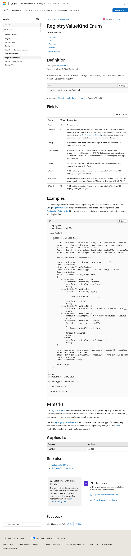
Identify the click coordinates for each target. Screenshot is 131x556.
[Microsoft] (4, 3)
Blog (35, 544)
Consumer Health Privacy (74, 544)
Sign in (125, 3)
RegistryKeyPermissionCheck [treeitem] (16, 50)
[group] (87, 310)
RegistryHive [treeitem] (10, 42)
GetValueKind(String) (61, 464)
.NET (55, 19)
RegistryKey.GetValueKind (58, 211)
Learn (49, 19)
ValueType (71, 98)
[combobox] (22, 25)
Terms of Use (94, 544)
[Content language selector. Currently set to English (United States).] (15, 538)
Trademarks (106, 544)
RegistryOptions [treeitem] (11, 53)
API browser (65, 19)
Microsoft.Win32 (63, 65)
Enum (82, 98)
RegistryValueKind (60, 207)
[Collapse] (37, 19)
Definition (52, 37)
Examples (52, 44)
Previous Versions (23, 544)
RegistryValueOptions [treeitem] (13, 61)
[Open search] (118, 3)
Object (61, 98)
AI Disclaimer (8, 544)
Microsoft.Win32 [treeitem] (11, 34)
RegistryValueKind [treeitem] (12, 57)
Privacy (56, 544)
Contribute (46, 544)
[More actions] (125, 19)
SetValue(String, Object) (91, 135)
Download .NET (120, 10)
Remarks (52, 47)
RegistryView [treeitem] (10, 65)
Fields (51, 40)
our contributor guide (61, 500)
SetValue (118, 425)
